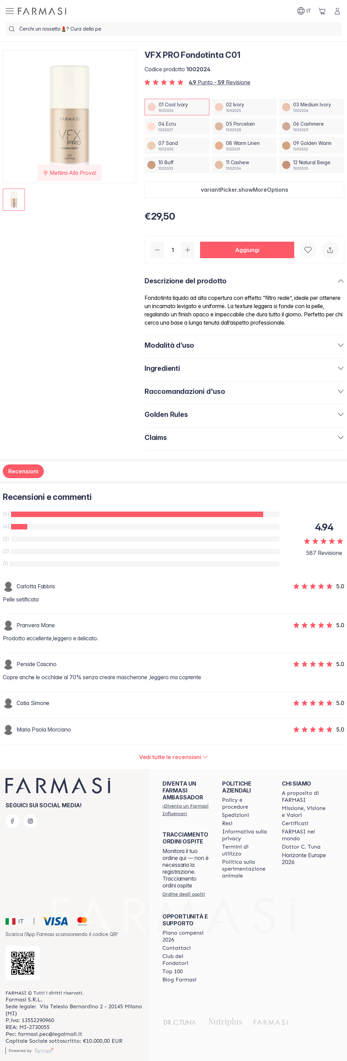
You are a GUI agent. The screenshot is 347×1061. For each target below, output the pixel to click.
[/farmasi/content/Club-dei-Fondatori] (186, 960)
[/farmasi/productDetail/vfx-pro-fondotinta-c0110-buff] (177, 165)
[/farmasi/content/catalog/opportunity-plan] (186, 936)
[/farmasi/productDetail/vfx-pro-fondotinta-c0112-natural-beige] (311, 165)
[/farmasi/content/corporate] (305, 835)
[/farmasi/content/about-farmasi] (305, 796)
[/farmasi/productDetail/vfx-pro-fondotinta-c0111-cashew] (244, 165)
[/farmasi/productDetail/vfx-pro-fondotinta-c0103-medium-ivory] (311, 107)
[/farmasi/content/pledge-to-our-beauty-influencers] (301, 846)
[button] (244, 189)
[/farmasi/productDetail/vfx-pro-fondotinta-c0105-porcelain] (244, 126)
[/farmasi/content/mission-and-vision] (305, 812)
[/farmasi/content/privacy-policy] (245, 835)
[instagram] (30, 821)
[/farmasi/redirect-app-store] (23, 963)
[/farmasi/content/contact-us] (176, 948)
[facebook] (12, 821)
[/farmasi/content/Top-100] (172, 971)
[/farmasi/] (42, 11)
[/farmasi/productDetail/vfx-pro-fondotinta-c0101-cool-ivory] (177, 107)
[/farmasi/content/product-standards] (295, 823)
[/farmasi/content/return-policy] (227, 823)
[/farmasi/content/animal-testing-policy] (245, 869)
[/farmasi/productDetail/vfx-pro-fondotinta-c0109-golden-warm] (311, 145)
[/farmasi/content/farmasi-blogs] (179, 979)
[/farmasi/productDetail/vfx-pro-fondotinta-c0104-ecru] (177, 126)
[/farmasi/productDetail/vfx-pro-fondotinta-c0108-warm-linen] (244, 145)
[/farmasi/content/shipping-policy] (235, 815)
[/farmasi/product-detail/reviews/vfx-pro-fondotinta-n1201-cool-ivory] (173, 757)
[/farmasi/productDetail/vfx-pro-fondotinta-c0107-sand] (177, 145)
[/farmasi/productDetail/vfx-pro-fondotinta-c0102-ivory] (244, 107)
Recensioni (23, 471)
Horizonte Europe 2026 (304, 858)
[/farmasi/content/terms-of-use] (245, 850)
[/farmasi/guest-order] (183, 894)
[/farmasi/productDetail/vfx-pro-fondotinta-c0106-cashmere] (311, 126)
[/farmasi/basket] (322, 11)
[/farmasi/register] (186, 809)
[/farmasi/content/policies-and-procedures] (245, 803)
